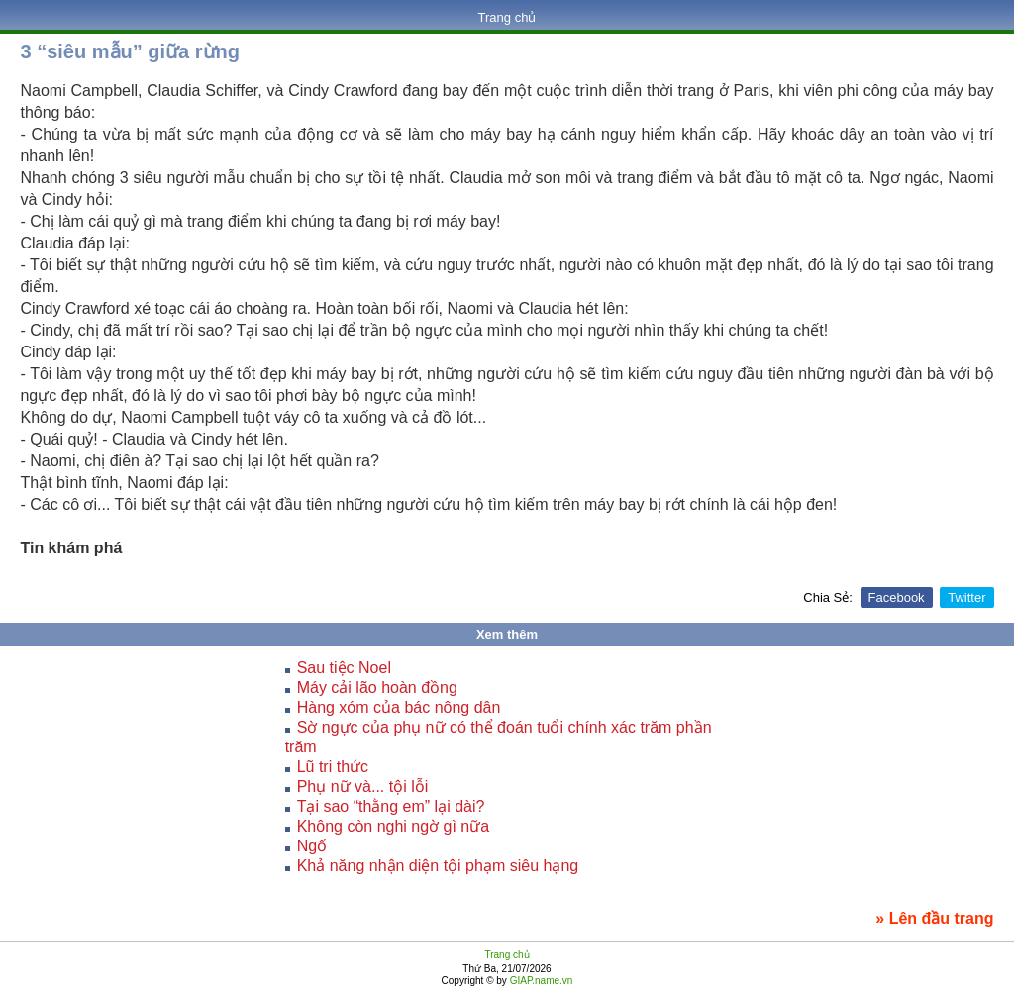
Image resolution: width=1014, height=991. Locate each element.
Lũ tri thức (332, 766)
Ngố (312, 846)
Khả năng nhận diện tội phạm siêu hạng (438, 865)
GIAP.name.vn (540, 980)
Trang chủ (507, 17)
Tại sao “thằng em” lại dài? (391, 806)
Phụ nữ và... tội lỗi (363, 786)
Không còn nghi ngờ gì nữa (393, 826)
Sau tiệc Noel (344, 667)
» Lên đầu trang (934, 918)
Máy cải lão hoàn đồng (377, 687)
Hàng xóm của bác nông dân (399, 707)
